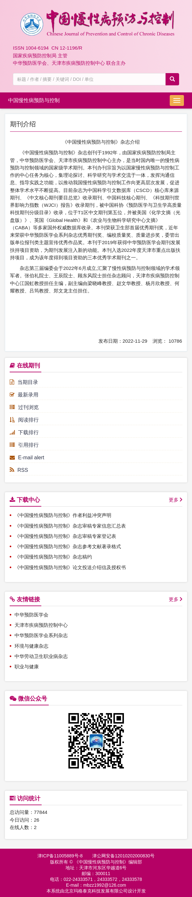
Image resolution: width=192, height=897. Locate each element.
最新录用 (24, 394)
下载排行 (24, 432)
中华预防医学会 (31, 614)
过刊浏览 (24, 407)
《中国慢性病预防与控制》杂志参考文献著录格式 (68, 546)
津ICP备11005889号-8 (60, 855)
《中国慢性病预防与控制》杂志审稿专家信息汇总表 (70, 526)
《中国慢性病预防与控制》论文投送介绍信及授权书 (70, 567)
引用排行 (24, 445)
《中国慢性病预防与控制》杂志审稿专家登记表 (65, 536)
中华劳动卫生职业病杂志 (41, 656)
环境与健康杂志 (31, 646)
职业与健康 (27, 666)
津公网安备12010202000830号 (123, 855)
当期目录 (24, 382)
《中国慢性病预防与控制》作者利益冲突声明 (63, 515)
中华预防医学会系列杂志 (41, 635)
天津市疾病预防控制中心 (41, 625)
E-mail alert (27, 457)
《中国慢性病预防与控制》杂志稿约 (53, 556)
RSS (19, 470)
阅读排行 (24, 420)
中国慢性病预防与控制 (34, 100)
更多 (173, 499)
